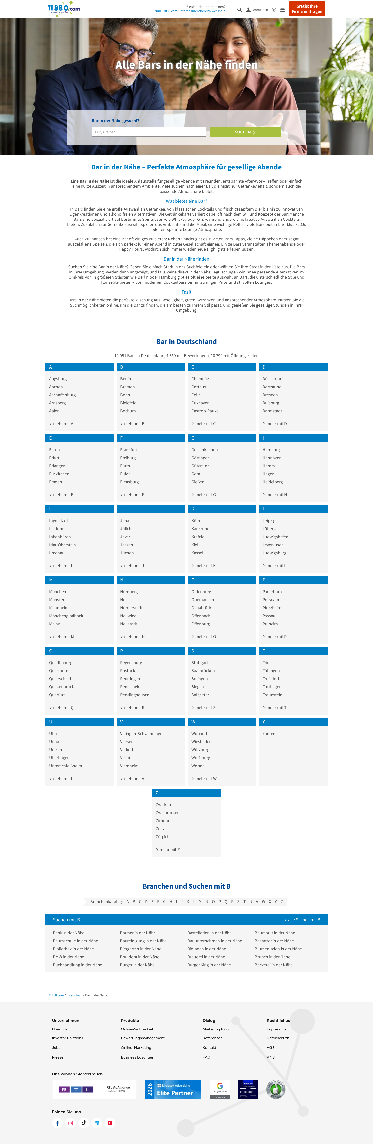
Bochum (128, 411)
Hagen (268, 473)
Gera (195, 473)
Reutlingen (130, 678)
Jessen (126, 544)
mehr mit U (61, 778)
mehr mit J (132, 565)
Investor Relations (67, 1038)
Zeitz (160, 828)
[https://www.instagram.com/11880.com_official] (70, 1123)
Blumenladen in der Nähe (278, 948)
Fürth (125, 465)
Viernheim (129, 765)
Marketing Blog (216, 1029)
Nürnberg (129, 591)
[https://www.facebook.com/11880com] (57, 1123)
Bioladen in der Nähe (206, 948)
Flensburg (129, 481)
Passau (269, 615)
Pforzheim (272, 607)
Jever (125, 536)
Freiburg (128, 457)
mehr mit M (61, 636)
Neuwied (128, 615)
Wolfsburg (200, 757)
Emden (55, 481)
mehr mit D (275, 423)
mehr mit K (203, 565)
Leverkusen (273, 544)
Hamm (269, 465)
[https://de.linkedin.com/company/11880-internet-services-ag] (96, 1123)
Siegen (197, 686)
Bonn (125, 394)
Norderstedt (131, 607)
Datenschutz (278, 1038)
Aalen (54, 411)
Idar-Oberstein (62, 544)
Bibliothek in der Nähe (73, 948)
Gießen (197, 481)
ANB (271, 1057)
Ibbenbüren (60, 536)
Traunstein (272, 694)
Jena (124, 520)
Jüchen (127, 552)
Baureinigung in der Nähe (143, 940)
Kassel (197, 552)
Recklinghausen (134, 694)
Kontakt (209, 1047)
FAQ (206, 1057)
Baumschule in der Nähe (75, 940)
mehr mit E (61, 494)
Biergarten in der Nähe (140, 948)
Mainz (54, 623)
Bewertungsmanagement (143, 1038)
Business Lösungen (137, 1057)
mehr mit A (61, 423)
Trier (267, 662)
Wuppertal (201, 733)
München (57, 591)
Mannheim (59, 607)
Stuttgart (199, 662)
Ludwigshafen (275, 536)
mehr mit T (275, 707)
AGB (270, 1047)
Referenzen (213, 1038)
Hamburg (271, 449)
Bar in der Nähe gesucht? (115, 120)
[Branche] (149, 132)
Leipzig (269, 520)
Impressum (276, 1029)
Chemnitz (200, 378)
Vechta (126, 757)
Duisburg (271, 402)
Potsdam (271, 599)
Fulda (125, 473)
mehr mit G (203, 494)
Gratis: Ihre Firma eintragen (307, 8)
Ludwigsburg (274, 552)
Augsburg (58, 378)
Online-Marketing (136, 1047)
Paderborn (272, 591)
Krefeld (198, 536)
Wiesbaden (201, 741)
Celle (196, 394)
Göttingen (200, 457)
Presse (58, 1057)
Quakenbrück (61, 686)
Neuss (126, 599)
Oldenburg (201, 591)
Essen (54, 449)
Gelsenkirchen (204, 449)
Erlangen (57, 465)
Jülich (125, 528)
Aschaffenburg (62, 394)
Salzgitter (200, 694)
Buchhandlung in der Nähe (77, 965)
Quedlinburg (60, 662)
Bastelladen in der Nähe (209, 932)
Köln (195, 520)
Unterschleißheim (65, 765)
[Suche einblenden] (241, 9)
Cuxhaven (200, 402)
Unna (54, 741)
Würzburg (200, 749)
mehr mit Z (168, 849)
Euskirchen (59, 473)
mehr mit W (204, 778)
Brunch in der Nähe (272, 956)
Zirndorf (163, 820)
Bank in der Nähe (68, 932)
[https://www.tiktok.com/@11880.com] (83, 1123)
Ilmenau (56, 552)
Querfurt (57, 694)
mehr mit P (275, 636)
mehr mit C (203, 423)
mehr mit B (132, 423)
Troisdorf (271, 678)
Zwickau (163, 804)
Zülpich (163, 836)
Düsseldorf (272, 378)
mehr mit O (203, 636)
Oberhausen (202, 599)
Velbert (126, 749)
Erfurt (54, 457)
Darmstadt (272, 411)
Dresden (270, 394)
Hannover (272, 457)
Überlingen (59, 757)
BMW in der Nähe (68, 956)
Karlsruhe (200, 528)
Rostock (127, 670)
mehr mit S (203, 707)
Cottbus (198, 386)
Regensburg (131, 662)
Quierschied (60, 678)
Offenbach (200, 615)
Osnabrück (201, 607)
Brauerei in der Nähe (206, 956)
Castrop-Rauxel (205, 411)
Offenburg (200, 623)
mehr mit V (132, 778)
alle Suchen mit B (302, 919)
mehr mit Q (61, 707)
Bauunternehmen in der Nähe (214, 940)
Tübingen (271, 670)
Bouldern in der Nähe (139, 956)
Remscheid (130, 686)
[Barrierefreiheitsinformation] (276, 9)
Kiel (194, 544)
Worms (197, 765)
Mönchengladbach (66, 615)
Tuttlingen (272, 686)
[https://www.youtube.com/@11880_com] (110, 1123)
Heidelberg (273, 481)
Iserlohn (56, 528)
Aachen (56, 386)
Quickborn (58, 670)
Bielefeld (128, 402)
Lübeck (269, 528)
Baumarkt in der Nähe (275, 932)
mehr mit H (275, 494)
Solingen (199, 678)
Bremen (127, 386)
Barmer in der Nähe (138, 932)
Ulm (53, 733)
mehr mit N (132, 636)
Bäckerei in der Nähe (274, 965)
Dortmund (272, 386)
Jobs (56, 1047)
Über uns (60, 1029)
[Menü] (284, 9)
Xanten (269, 733)
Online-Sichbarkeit (137, 1029)
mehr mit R (132, 707)
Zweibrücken (168, 812)
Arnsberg (57, 402)
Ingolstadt (58, 520)
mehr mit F (132, 494)
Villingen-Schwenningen (142, 733)
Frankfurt (128, 449)
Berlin (125, 378)
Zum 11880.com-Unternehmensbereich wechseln (189, 11)
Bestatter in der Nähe (274, 940)
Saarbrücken (203, 670)
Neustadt (128, 623)
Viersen (127, 741)
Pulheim (270, 623)
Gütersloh (200, 465)
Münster (56, 599)
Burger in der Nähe (137, 965)
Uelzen (55, 749)
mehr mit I (60, 565)
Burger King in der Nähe (209, 965)
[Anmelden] (259, 9)
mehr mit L (274, 565)
